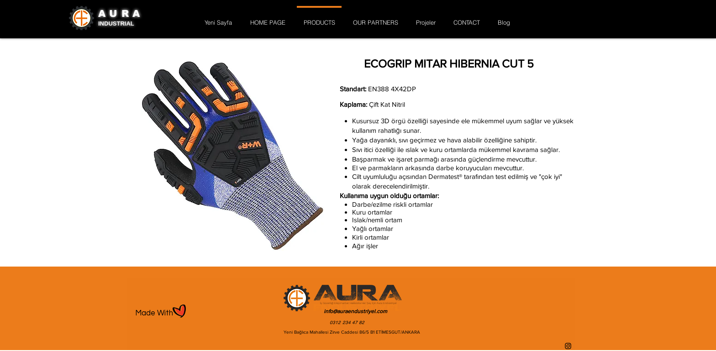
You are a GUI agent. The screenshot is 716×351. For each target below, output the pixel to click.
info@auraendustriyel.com (355, 311)
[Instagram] (568, 346)
